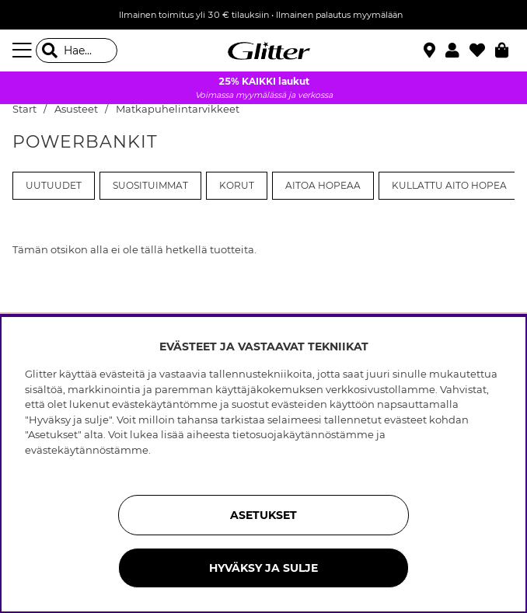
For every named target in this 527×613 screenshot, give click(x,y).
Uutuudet (54, 185)
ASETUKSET (263, 515)
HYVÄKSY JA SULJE (263, 568)
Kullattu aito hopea (449, 185)
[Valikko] (24, 50)
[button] (457, 50)
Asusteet (76, 109)
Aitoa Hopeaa (323, 185)
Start (24, 109)
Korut (236, 185)
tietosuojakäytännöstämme (303, 434)
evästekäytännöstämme (86, 450)
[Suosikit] (482, 50)
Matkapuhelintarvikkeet (177, 109)
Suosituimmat (150, 185)
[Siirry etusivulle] (263, 50)
